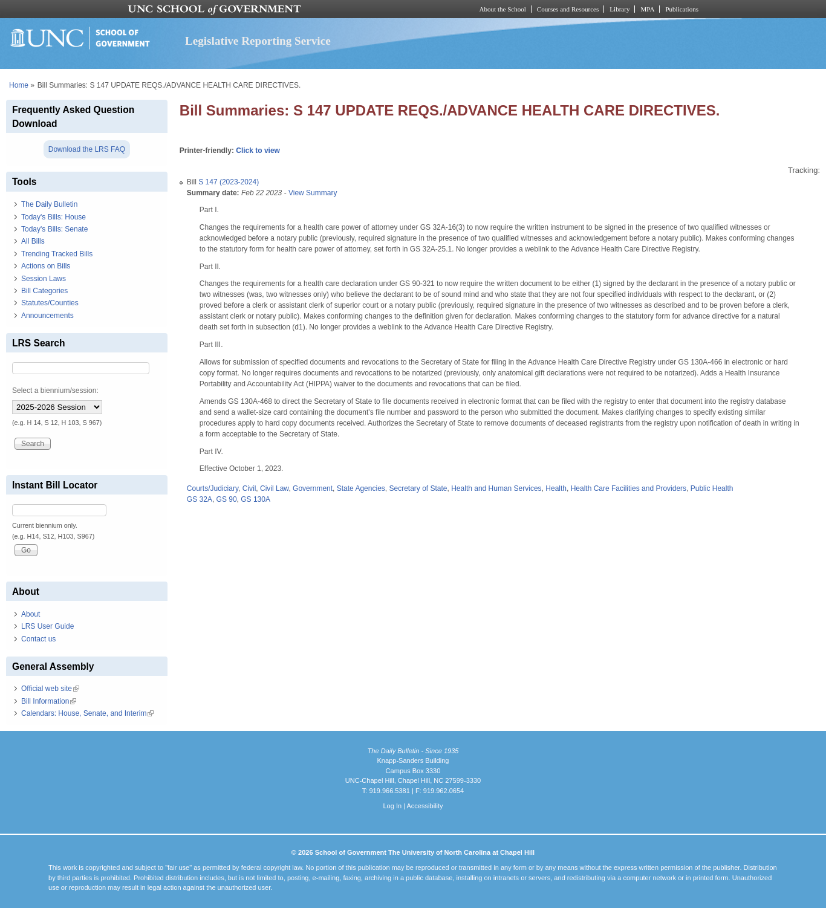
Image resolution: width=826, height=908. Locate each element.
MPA (647, 9)
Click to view (258, 150)
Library (619, 9)
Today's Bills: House (53, 217)
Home (18, 85)
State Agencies (361, 488)
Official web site (50, 688)
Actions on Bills (45, 266)
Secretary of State (418, 488)
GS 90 (226, 499)
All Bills (33, 241)
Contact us (38, 639)
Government (313, 488)
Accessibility (424, 805)
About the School (503, 9)
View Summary (312, 193)
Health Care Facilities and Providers (628, 488)
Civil (249, 488)
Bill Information (48, 701)
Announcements (47, 315)
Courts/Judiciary (212, 488)
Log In (392, 805)
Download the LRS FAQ (86, 149)
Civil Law (274, 488)
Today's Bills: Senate (54, 229)
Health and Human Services (496, 488)
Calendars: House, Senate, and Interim (87, 713)
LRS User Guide (47, 626)
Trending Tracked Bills (57, 254)
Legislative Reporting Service (258, 40)
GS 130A (255, 499)
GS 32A (199, 499)
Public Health (712, 488)
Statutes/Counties (50, 303)
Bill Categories (44, 291)
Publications (681, 9)
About (30, 614)
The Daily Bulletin (49, 204)
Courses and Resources (568, 9)
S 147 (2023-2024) (228, 182)
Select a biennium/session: (55, 390)
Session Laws (43, 278)
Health (556, 488)
